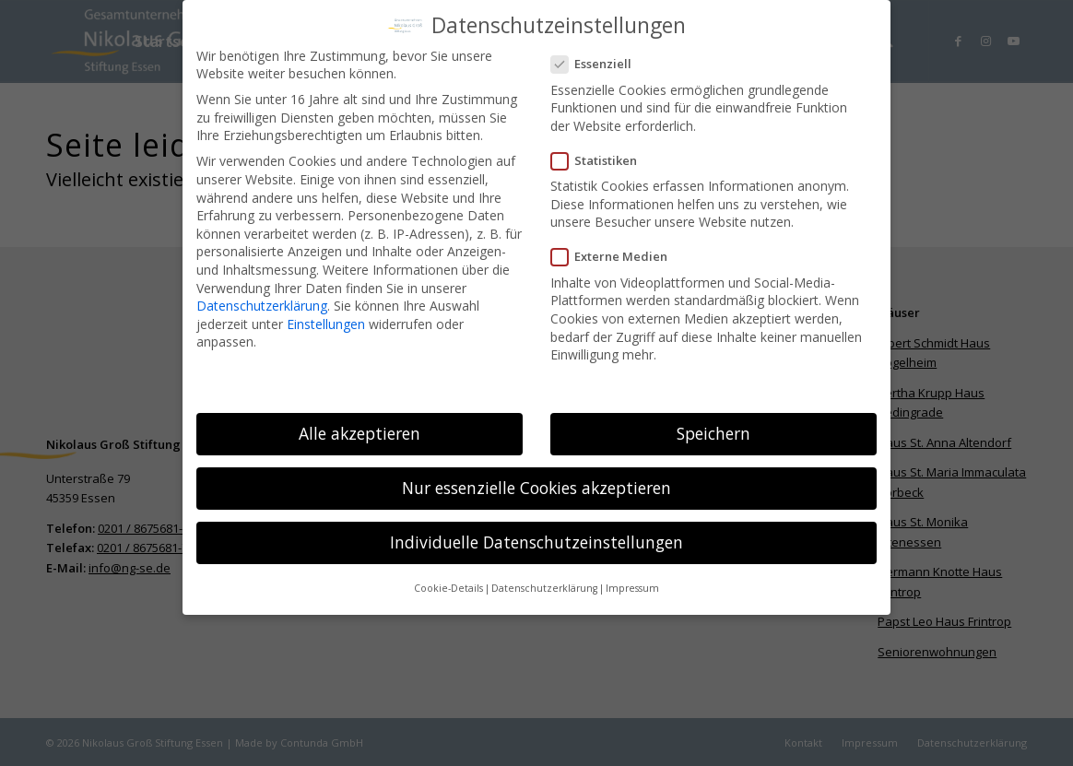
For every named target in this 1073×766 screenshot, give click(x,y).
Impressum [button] (632, 586)
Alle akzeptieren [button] (359, 430)
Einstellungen (326, 321)
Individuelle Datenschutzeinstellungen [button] (536, 540)
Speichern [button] (713, 430)
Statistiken (601, 158)
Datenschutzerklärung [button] (544, 586)
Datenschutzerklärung (261, 303)
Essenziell (598, 62)
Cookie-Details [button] (448, 586)
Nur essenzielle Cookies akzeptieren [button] (536, 485)
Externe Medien (616, 255)
